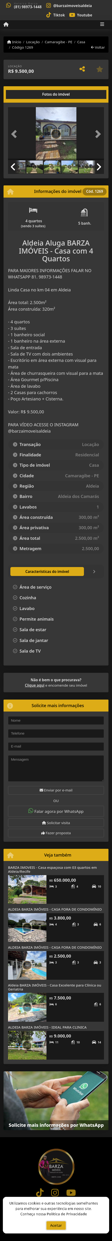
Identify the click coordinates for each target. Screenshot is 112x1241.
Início (14, 41)
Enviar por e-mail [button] (56, 790)
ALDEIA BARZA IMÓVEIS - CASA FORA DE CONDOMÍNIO (55, 909)
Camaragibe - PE (58, 41)
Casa (81, 41)
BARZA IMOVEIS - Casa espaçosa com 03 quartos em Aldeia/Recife (52, 869)
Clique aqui (35, 685)
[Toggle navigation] (102, 24)
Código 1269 (22, 47)
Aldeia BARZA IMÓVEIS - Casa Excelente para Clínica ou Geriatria (54, 987)
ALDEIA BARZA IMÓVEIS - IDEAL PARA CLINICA (47, 1027)
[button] (15, 134)
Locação (33, 41)
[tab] (23, 94)
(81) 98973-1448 (28, 6)
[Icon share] (69, 5)
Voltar (98, 47)
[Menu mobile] (6, 24)
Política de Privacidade (67, 1215)
